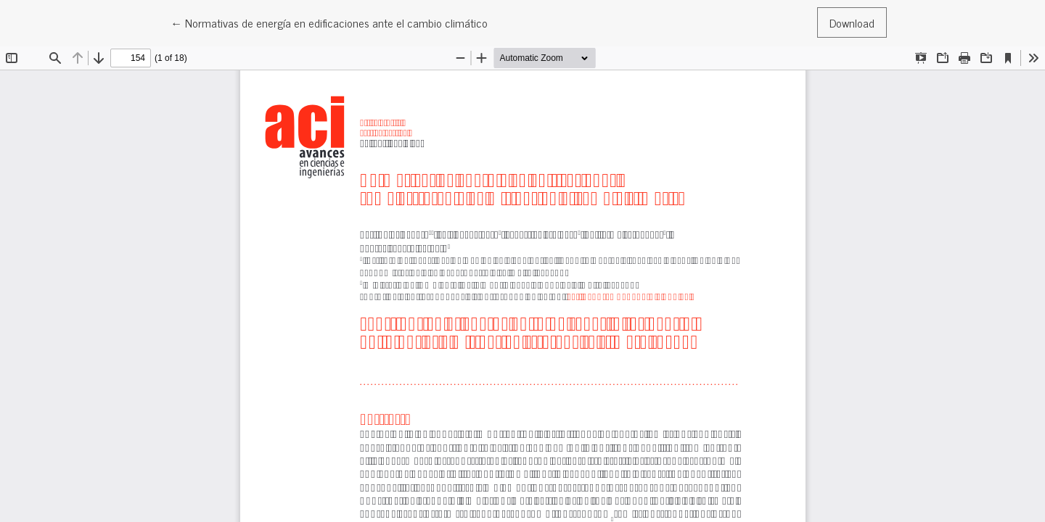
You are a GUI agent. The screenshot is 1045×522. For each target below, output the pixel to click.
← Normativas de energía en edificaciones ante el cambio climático (329, 22)
